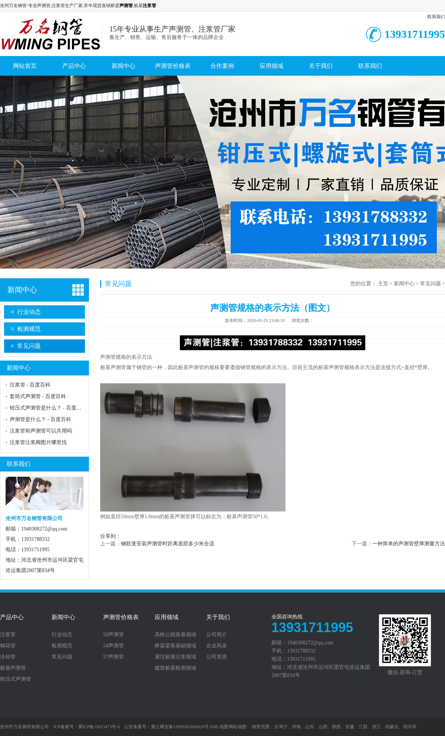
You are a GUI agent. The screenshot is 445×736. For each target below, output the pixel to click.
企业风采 (216, 645)
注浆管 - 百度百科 (30, 385)
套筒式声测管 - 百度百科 (38, 396)
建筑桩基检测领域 (175, 668)
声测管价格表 (173, 66)
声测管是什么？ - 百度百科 (40, 419)
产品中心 (74, 66)
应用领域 (271, 66)
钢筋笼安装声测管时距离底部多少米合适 (167, 543)
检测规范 (29, 329)
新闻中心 (123, 66)
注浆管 (8, 634)
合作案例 (222, 66)
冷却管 (8, 657)
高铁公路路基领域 (175, 634)
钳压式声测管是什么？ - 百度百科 (48, 408)
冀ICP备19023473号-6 (99, 726)
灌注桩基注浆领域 (175, 657)
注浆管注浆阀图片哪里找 (38, 442)
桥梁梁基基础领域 (175, 645)
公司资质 (216, 657)
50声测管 (113, 634)
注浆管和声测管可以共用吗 (41, 431)
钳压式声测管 (15, 679)
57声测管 (113, 657)
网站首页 (25, 66)
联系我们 (436, 16)
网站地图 (238, 726)
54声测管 (113, 645)
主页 (383, 283)
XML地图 (219, 726)
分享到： (110, 536)
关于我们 (321, 66)
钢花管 (8, 645)
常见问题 (29, 346)
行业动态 (29, 312)
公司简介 (216, 634)
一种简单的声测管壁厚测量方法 (408, 543)
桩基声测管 (13, 668)
